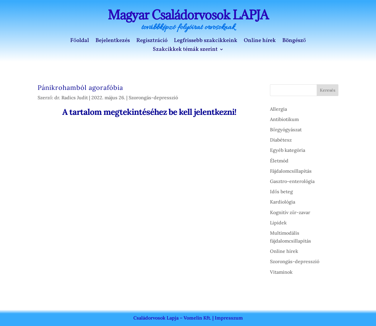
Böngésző (294, 41)
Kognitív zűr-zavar (290, 212)
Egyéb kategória (287, 150)
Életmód (279, 161)
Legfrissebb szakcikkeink (205, 41)
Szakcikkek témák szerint (185, 50)
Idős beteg (281, 191)
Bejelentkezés (112, 41)
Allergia (278, 109)
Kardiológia (282, 202)
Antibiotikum (284, 119)
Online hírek (260, 41)
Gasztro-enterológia (292, 181)
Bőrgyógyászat (286, 129)
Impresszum (229, 318)
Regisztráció (151, 41)
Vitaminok (281, 272)
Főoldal (79, 41)
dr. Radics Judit (71, 97)
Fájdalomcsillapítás (291, 171)
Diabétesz (281, 140)
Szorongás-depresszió (153, 97)
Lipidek (278, 223)
